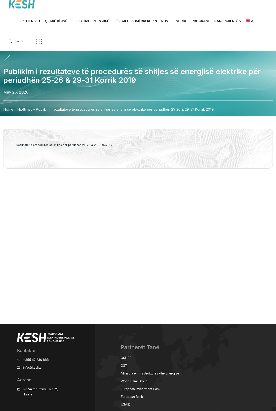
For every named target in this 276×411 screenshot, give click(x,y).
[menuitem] (250, 21)
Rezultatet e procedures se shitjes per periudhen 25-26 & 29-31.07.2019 (64, 145)
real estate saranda (1, 185)
